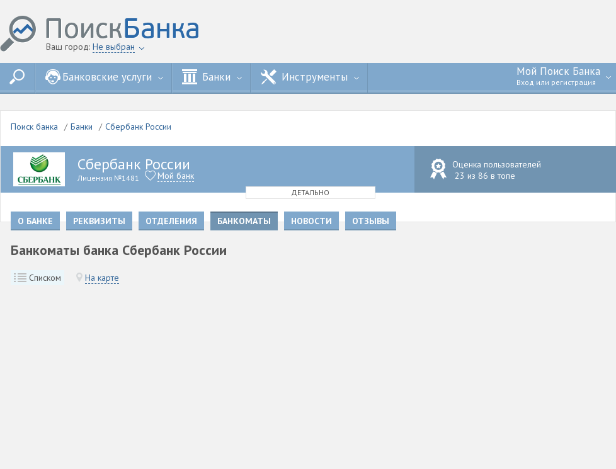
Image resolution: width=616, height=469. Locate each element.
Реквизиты (99, 221)
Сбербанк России (138, 126)
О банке (35, 221)
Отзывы (370, 221)
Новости (311, 221)
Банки (212, 76)
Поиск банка (34, 126)
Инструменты (310, 76)
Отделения (171, 221)
